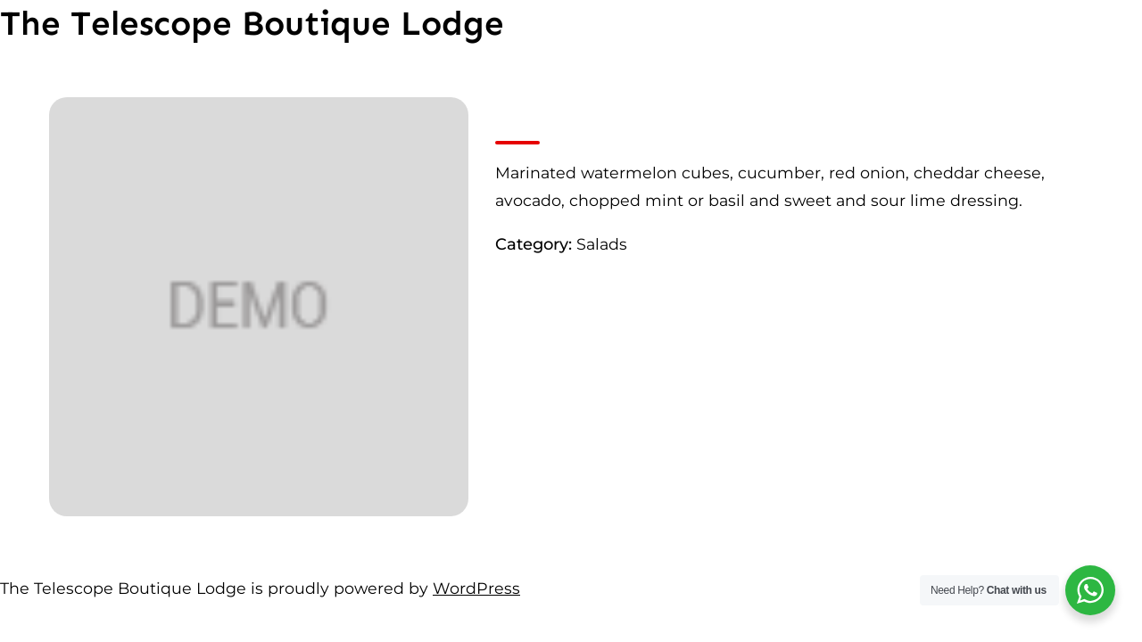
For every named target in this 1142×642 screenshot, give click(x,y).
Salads (601, 244)
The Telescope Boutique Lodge (252, 23)
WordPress (476, 588)
